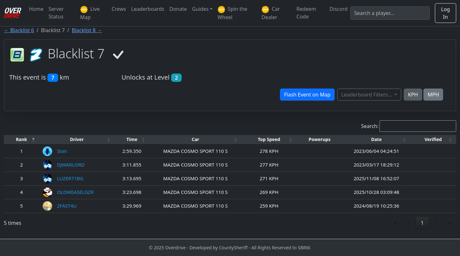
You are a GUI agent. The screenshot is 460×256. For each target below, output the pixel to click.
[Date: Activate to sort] (376, 139)
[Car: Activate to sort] (195, 139)
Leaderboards (147, 8)
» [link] (449, 222)
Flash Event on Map (307, 94)
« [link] (395, 222)
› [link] (436, 222)
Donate (178, 8)
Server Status (56, 12)
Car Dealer (270, 13)
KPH (413, 94)
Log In (445, 13)
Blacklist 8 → (87, 30)
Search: (370, 126)
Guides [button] (200, 8)
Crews (119, 8)
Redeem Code (306, 12)
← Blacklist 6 (19, 30)
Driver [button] (77, 139)
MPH (433, 94)
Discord (339, 8)
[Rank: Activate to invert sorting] (21, 139)
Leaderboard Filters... (367, 94)
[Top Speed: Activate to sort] (268, 139)
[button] (21, 139)
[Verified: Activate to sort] (433, 139)
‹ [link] (408, 222)
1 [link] (422, 222)
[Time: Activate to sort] (132, 139)
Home (36, 8)
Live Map (90, 13)
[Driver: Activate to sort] (77, 139)
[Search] (390, 13)
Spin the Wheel (232, 13)
